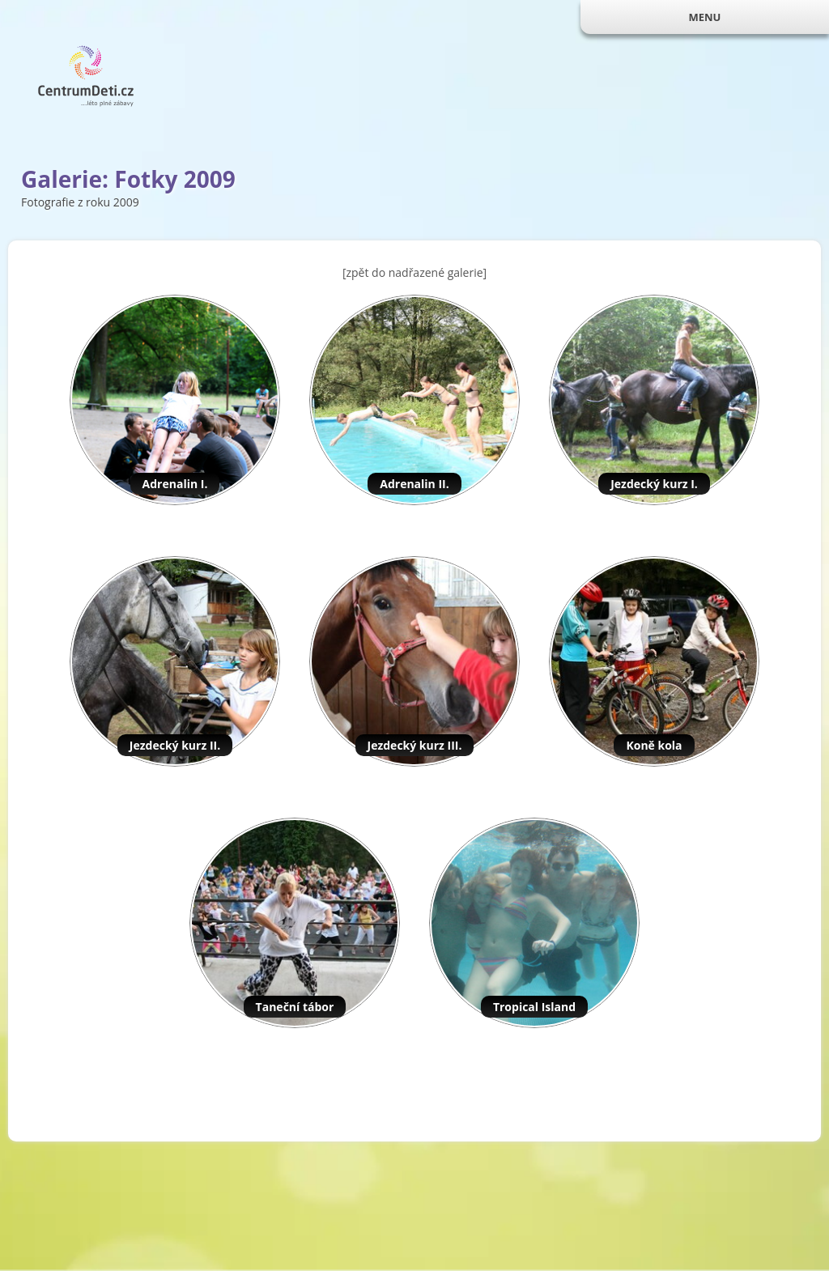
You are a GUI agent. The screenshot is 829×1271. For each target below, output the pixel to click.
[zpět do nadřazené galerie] (414, 272)
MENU (704, 17)
